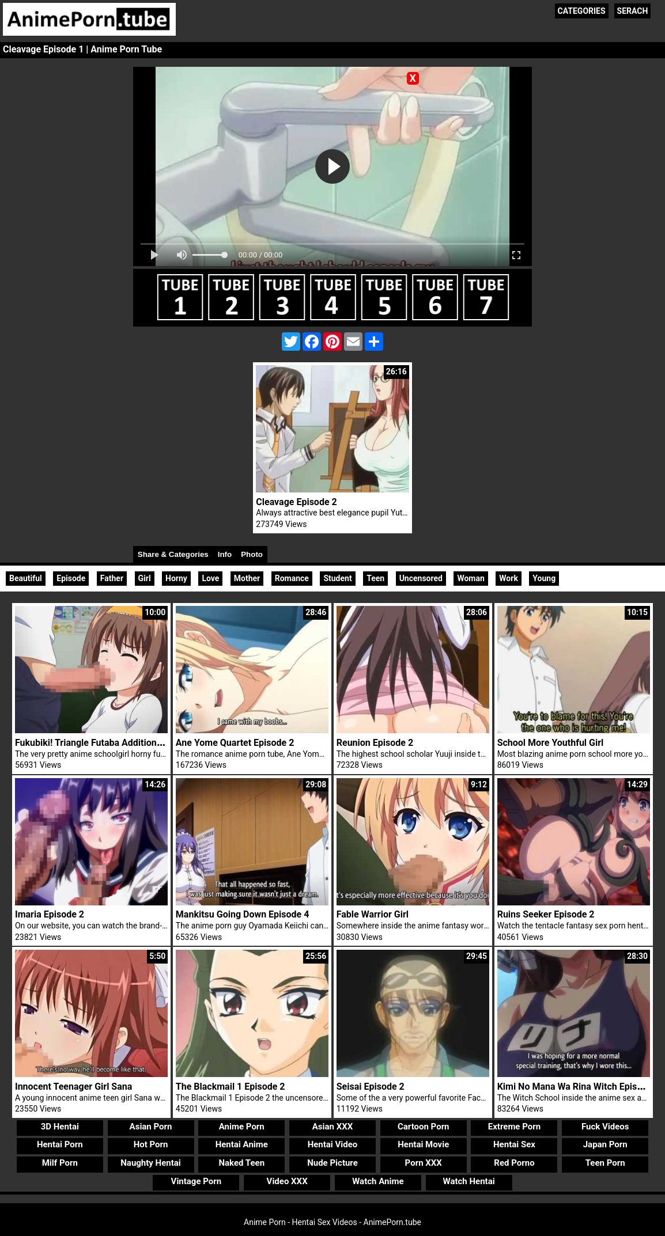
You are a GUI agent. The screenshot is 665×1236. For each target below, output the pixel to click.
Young (544, 578)
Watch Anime (377, 1181)
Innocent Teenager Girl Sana (73, 1086)
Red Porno (514, 1163)
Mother (247, 578)
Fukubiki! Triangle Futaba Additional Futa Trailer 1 (118, 742)
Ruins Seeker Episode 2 (546, 914)
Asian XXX (332, 1126)
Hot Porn (151, 1144)
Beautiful (25, 578)
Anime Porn (242, 1126)
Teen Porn (605, 1163)
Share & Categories (173, 554)
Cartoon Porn (423, 1126)
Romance (292, 578)
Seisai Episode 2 (371, 1086)
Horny (176, 578)
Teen (375, 578)
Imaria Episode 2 (49, 914)
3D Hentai (60, 1126)
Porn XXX (423, 1163)
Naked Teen (241, 1163)
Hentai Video (333, 1144)
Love (210, 578)
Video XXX (287, 1181)
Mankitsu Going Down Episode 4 (242, 914)
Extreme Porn (514, 1126)
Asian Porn (151, 1126)
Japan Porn (605, 1144)
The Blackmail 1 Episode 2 (230, 1086)
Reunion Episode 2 (375, 742)
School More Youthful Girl (550, 742)
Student (337, 578)
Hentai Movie (423, 1144)
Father (111, 578)
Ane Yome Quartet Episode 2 (235, 742)
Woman (470, 578)
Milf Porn (60, 1163)
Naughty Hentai (150, 1163)
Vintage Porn (196, 1181)
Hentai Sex (514, 1144)
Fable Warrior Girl (373, 914)
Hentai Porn (60, 1144)
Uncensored (421, 578)
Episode (70, 578)
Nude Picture (332, 1163)
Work (508, 578)
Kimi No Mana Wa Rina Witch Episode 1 (578, 1086)
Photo (252, 554)
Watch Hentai (469, 1181)
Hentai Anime (242, 1144)
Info (225, 554)
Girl (144, 578)
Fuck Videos (605, 1126)
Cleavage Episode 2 (296, 501)
